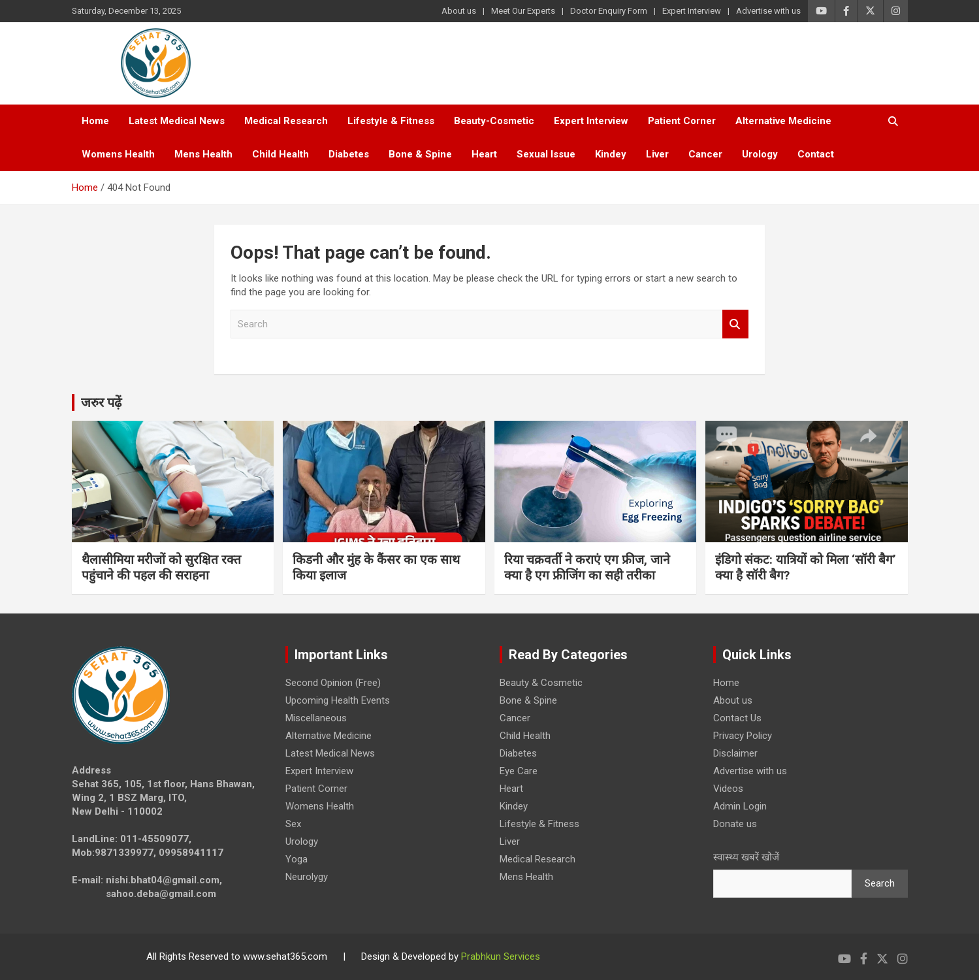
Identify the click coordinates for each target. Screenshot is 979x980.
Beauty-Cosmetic (494, 121)
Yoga (296, 859)
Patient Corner (682, 121)
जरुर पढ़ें (101, 402)
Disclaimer (735, 753)
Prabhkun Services (500, 956)
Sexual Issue (546, 154)
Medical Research (286, 121)
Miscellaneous (316, 718)
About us (458, 11)
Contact (815, 154)
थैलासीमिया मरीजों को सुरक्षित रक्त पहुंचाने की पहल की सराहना (161, 567)
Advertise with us (768, 11)
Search (735, 324)
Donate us (735, 824)
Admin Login (740, 806)
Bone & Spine (420, 154)
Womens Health (118, 154)
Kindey (610, 154)
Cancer (705, 154)
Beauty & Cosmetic (541, 683)
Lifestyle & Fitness (390, 121)
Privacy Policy (742, 736)
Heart (484, 154)
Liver (657, 154)
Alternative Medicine (783, 121)
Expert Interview (691, 11)
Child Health (280, 154)
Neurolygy (306, 877)
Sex (293, 824)
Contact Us (737, 718)
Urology (760, 154)
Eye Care (519, 771)
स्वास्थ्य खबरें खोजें (746, 857)
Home (95, 121)
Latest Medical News (177, 121)
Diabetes (349, 154)
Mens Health (203, 154)
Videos (728, 788)
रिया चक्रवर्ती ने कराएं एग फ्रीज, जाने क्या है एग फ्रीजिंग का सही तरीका (587, 567)
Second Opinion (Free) (333, 683)
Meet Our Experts (523, 11)
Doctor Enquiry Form (608, 11)
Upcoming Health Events (337, 700)
